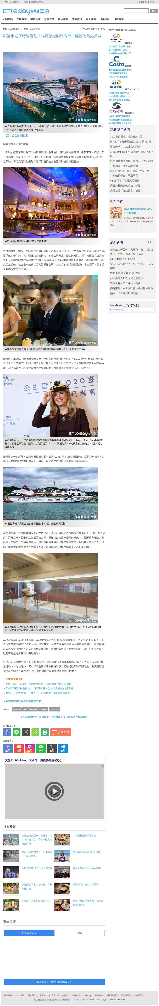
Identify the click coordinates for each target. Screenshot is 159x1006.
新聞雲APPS (37, 2)
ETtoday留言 (29, 932)
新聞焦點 (8, 19)
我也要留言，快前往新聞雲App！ (54, 982)
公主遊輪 (43, 709)
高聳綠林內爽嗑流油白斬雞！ (126, 185)
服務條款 (99, 995)
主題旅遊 (22, 19)
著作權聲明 (126, 995)
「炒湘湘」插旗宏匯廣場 (124, 166)
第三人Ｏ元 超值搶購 (118, 76)
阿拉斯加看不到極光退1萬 (120, 120)
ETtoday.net (77, 999)
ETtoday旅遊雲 (117, 309)
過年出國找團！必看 (118, 50)
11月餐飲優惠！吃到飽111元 (126, 136)
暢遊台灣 (35, 19)
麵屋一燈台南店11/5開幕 (86, 884)
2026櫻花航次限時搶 (118, 73)
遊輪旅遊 (17, 709)
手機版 (25, 2)
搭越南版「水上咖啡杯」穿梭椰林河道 (131, 288)
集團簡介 (44, 995)
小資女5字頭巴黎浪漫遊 (119, 116)
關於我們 (32, 995)
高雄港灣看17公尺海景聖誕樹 (37, 868)
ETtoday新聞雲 (11, 2)
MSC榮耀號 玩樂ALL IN (120, 96)
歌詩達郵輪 (54, 709)
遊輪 (25, 709)
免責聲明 (139, 995)
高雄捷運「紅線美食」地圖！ (126, 190)
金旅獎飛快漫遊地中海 (119, 93)
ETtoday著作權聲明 (74, 716)
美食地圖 (91, 19)
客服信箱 (76, 995)
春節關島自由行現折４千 (120, 53)
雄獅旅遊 (33, 709)
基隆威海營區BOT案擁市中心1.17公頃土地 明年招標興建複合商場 (37, 839)
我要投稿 (8, 995)
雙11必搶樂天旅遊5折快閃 (86, 851)
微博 (152, 2)
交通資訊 (77, 19)
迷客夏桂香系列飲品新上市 (36, 900)
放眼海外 (49, 19)
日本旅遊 (119, 19)
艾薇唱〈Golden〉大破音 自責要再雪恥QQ (33, 760)
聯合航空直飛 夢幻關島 (119, 100)
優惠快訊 (105, 19)
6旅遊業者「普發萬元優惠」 (126, 180)
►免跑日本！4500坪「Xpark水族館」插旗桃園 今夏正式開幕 (37, 684)
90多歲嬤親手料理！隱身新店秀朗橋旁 (131, 161)
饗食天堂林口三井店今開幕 (87, 868)
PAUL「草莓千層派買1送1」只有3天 (130, 141)
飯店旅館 (63, 19)
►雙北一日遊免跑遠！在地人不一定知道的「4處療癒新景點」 (38, 693)
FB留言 (79, 932)
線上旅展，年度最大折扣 (120, 46)
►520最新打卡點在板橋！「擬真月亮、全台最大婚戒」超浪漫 (38, 688)
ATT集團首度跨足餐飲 (84, 835)
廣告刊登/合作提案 (59, 995)
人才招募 (20, 995)
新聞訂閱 (143, 2)
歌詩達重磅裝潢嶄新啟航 (120, 70)
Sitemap (87, 995)
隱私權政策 (112, 995)
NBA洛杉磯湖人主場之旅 (120, 123)
